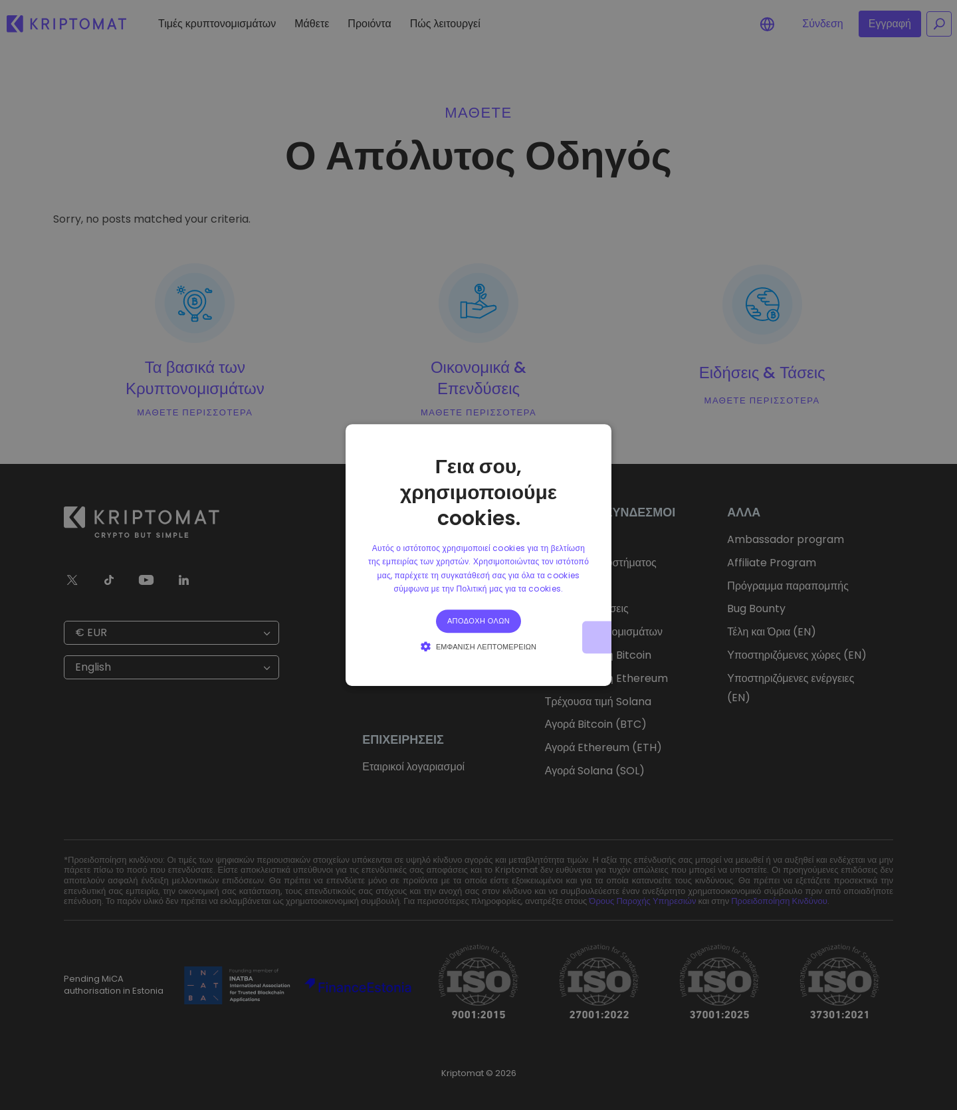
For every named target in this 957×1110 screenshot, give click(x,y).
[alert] (478, 555)
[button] (478, 646)
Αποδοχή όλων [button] (478, 620)
